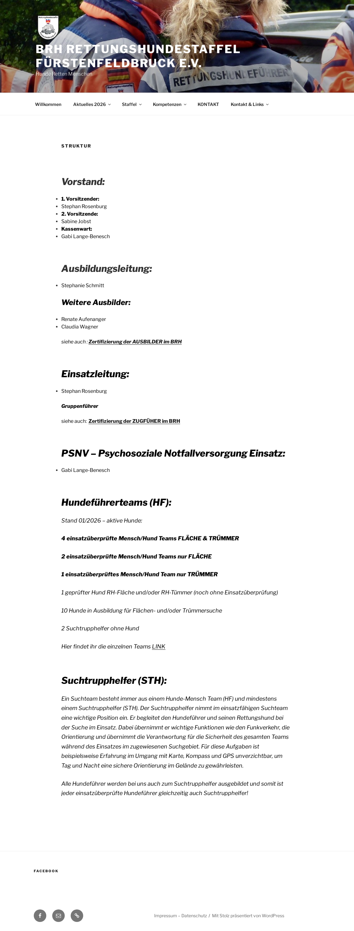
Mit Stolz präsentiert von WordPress (248, 915)
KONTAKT (208, 104)
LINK (158, 646)
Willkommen (48, 104)
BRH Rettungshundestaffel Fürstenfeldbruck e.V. (138, 56)
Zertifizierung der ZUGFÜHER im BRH (134, 421)
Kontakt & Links (250, 104)
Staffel (132, 104)
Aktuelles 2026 (92, 104)
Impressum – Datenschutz (180, 915)
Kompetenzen (170, 104)
